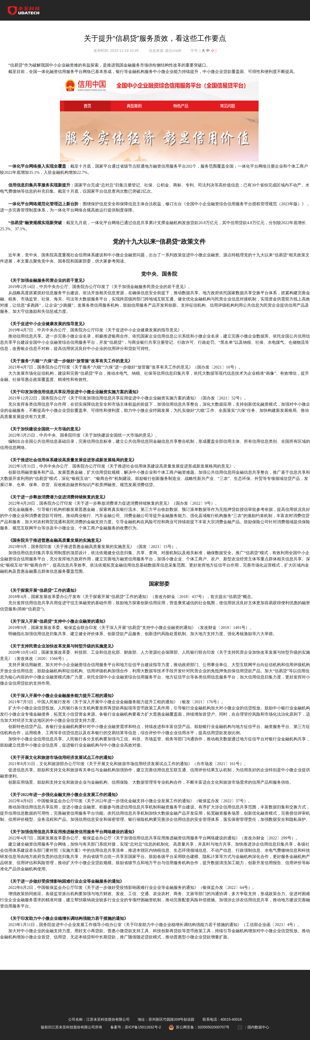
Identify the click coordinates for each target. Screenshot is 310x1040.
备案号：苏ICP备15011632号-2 (135, 1027)
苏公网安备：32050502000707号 (199, 1027)
